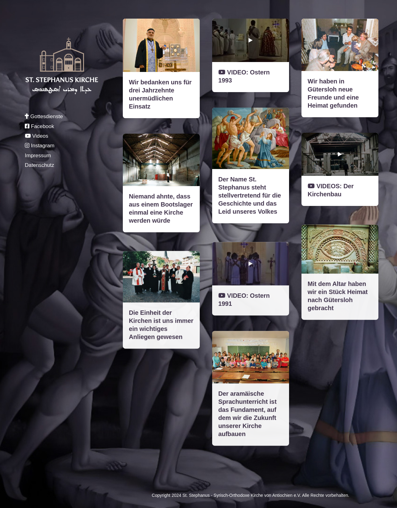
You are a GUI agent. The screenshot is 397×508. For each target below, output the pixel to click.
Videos (36, 136)
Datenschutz (39, 165)
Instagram (39, 146)
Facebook (39, 126)
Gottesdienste (44, 116)
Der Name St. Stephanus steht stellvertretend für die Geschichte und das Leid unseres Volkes (249, 195)
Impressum (38, 155)
